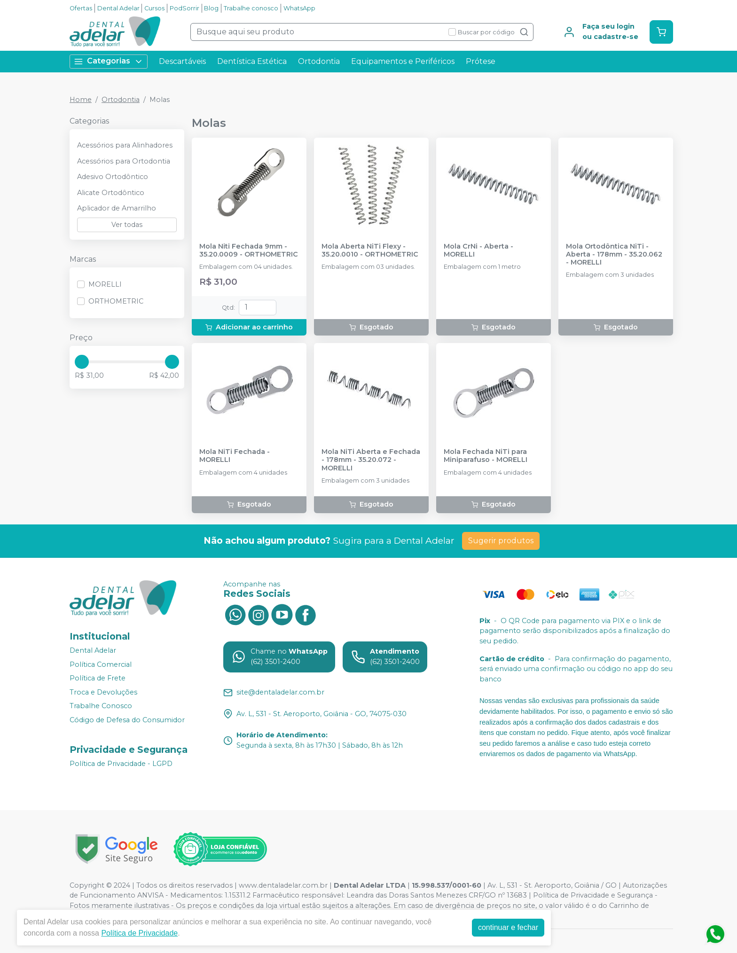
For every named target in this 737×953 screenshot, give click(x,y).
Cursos (154, 8)
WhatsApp (299, 8)
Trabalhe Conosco (101, 706)
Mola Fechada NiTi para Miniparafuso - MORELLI (485, 456)
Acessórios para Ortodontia (123, 161)
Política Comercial (101, 664)
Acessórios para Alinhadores (124, 145)
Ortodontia (319, 61)
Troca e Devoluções (103, 692)
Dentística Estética (252, 61)
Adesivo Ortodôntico (112, 176)
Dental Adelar (118, 8)
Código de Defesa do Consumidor (127, 720)
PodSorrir (184, 8)
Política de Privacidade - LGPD (121, 763)
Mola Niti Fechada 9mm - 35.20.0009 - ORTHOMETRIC (248, 250)
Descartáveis (182, 61)
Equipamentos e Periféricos (403, 61)
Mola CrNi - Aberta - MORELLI (478, 250)
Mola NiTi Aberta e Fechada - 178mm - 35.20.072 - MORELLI (370, 460)
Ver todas (126, 224)
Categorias (108, 61)
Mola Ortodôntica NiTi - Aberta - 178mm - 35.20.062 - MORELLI (614, 254)
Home (81, 99)
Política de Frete (97, 678)
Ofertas (81, 8)
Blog (211, 8)
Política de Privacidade (139, 933)
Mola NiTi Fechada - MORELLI (234, 456)
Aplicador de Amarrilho (116, 208)
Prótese (480, 61)
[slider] (82, 362)
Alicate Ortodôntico (110, 192)
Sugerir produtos (500, 540)
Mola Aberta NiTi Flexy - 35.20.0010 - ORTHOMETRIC (369, 250)
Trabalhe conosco (251, 8)
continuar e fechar (508, 927)
